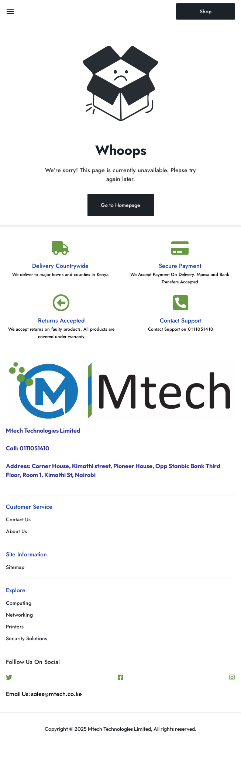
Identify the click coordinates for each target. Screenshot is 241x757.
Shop (205, 11)
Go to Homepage (120, 205)
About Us (16, 531)
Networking (19, 615)
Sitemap (15, 567)
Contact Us (18, 519)
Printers (15, 627)
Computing (18, 603)
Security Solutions (26, 638)
